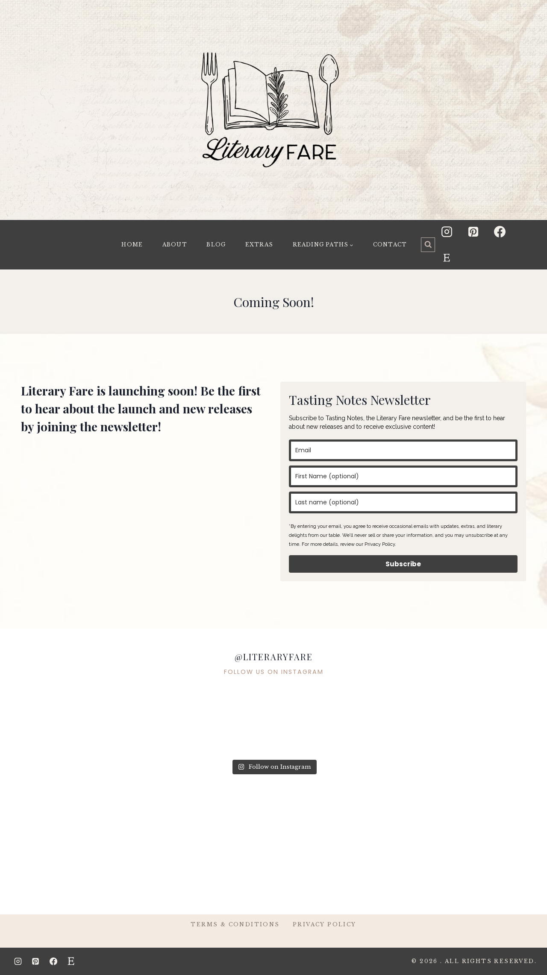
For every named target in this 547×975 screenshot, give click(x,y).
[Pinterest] (473, 231)
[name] (403, 476)
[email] (403, 450)
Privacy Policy (324, 924)
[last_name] (403, 502)
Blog (216, 244)
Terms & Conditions (235, 924)
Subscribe (403, 563)
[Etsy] (446, 257)
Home (132, 244)
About (174, 244)
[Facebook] (500, 231)
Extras (259, 244)
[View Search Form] (428, 244)
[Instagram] (446, 231)
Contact (390, 244)
